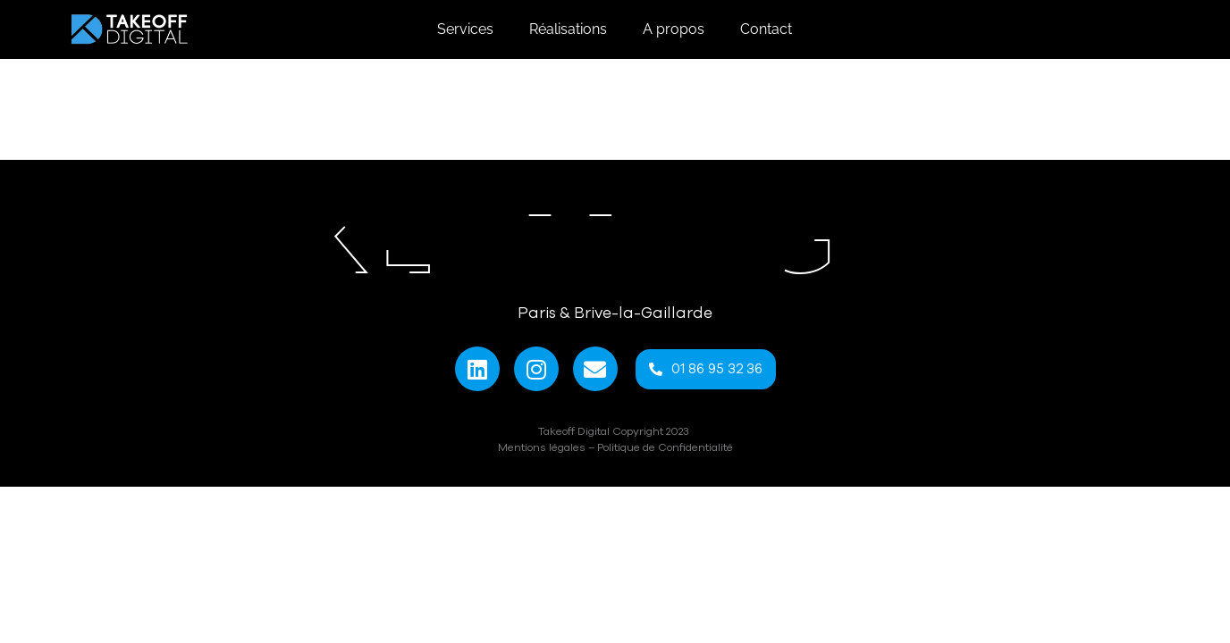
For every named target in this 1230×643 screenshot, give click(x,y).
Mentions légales (542, 447)
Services (465, 29)
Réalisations (568, 29)
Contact (766, 29)
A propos (673, 29)
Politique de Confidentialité (665, 447)
